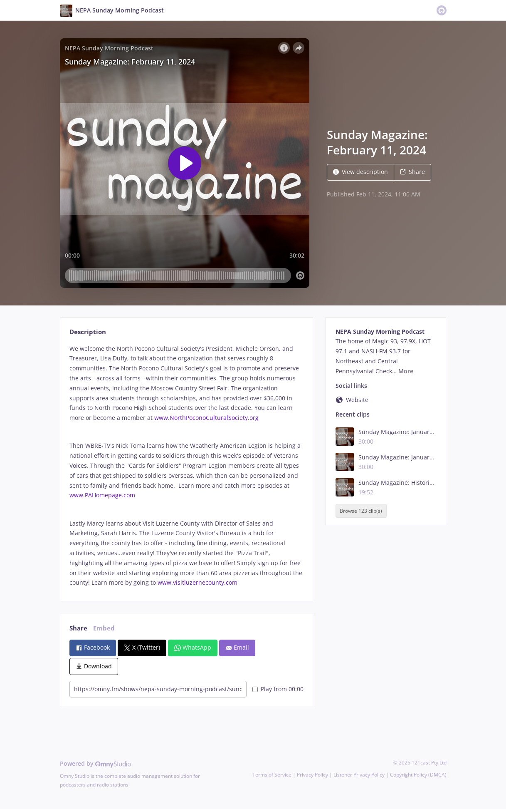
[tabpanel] (186, 466)
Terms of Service (271, 774)
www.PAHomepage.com (102, 495)
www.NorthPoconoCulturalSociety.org (206, 418)
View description (360, 172)
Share (412, 172)
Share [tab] (78, 628)
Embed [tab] (104, 628)
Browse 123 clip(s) (361, 510)
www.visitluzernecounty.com (197, 582)
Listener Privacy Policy (359, 774)
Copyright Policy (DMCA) (418, 774)
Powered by (95, 763)
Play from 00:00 (278, 689)
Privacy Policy (312, 774)
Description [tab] (87, 332)
